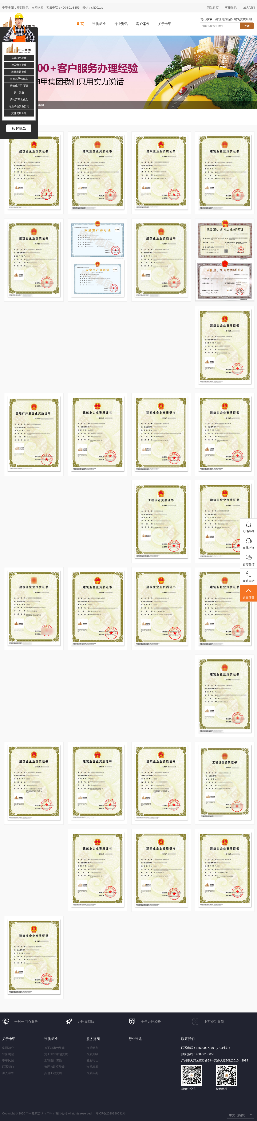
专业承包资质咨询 (19, 106)
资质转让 (92, 1060)
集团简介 (8, 1047)
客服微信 (231, 7)
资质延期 (92, 1073)
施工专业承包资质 (56, 1054)
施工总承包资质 (54, 1047)
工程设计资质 (53, 1060)
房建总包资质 (19, 57)
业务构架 (8, 1054)
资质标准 (99, 24)
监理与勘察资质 (54, 1066)
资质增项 (92, 1066)
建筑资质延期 (243, 19)
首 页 (80, 24)
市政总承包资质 (19, 78)
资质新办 (92, 1047)
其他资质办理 (19, 113)
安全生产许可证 (19, 85)
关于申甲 (164, 24)
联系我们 (8, 1066)
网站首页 (213, 7)
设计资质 (19, 92)
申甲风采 (8, 1060)
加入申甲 (8, 1073)
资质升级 (92, 1054)
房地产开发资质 (19, 99)
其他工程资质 (53, 1073)
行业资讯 (121, 24)
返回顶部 (248, 593)
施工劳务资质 (19, 64)
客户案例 (143, 24)
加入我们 (249, 7)
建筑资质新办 (224, 19)
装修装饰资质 (19, 71)
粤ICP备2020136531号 (110, 1113)
